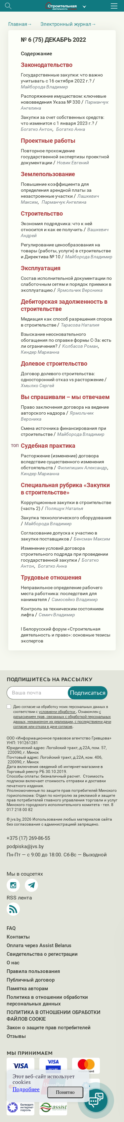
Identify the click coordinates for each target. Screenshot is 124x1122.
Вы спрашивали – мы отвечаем (65, 396)
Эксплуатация (41, 268)
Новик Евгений (73, 162)
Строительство (42, 213)
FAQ (11, 928)
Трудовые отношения (51, 577)
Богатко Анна (70, 129)
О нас (13, 963)
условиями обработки (57, 711)
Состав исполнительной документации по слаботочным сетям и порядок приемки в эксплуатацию (66, 284)
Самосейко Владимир (75, 599)
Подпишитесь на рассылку (50, 679)
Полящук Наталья (64, 508)
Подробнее (26, 1089)
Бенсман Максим (92, 538)
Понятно (65, 1092)
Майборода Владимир (44, 86)
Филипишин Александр (82, 467)
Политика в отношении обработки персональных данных (47, 1000)
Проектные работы (48, 140)
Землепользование (48, 174)
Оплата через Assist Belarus (39, 945)
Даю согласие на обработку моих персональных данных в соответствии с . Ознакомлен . (62, 716)
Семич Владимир (57, 614)
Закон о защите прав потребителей (49, 1028)
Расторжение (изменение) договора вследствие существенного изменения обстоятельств (62, 461)
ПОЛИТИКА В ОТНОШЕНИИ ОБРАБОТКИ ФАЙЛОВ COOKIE (54, 1015)
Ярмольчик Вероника (80, 290)
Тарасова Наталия (80, 325)
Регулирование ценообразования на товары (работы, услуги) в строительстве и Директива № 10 (66, 250)
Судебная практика (48, 445)
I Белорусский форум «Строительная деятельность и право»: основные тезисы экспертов (65, 634)
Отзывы (16, 1036)
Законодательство (46, 64)
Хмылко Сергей (37, 385)
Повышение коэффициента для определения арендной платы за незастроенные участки (56, 190)
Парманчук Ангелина (64, 202)
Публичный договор (31, 980)
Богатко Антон (36, 129)
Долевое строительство (54, 363)
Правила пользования (33, 971)
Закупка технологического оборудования (66, 517)
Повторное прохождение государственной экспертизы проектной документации (65, 156)
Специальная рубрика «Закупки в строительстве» (65, 489)
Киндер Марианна (40, 352)
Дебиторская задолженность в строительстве (64, 305)
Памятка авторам (27, 989)
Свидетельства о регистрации (42, 954)
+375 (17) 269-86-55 (28, 838)
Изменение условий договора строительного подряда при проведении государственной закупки (64, 554)
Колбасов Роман (80, 346)
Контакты (18, 937)
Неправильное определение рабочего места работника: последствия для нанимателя (62, 593)
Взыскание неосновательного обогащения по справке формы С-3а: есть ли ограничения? (66, 340)
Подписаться (87, 692)
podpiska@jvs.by (25, 846)
